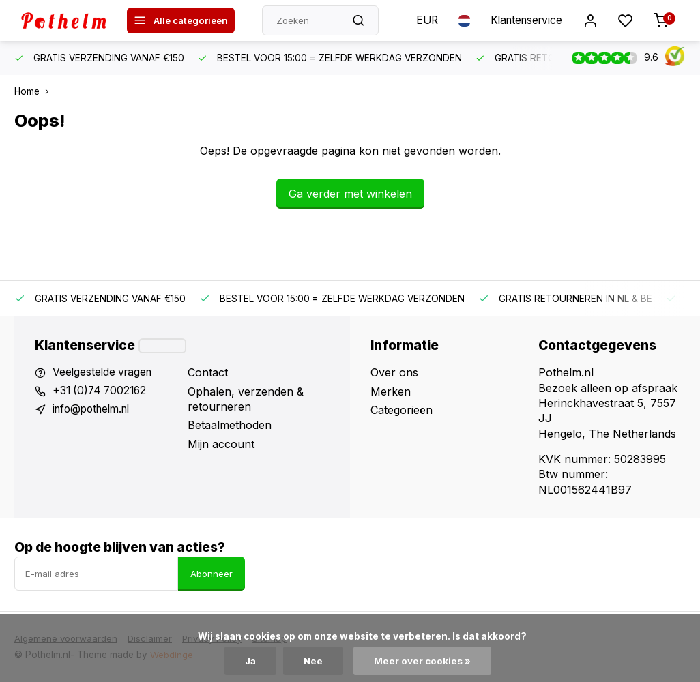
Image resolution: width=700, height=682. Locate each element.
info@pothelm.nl (95, 410)
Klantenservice (524, 20)
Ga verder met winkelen (350, 194)
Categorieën (401, 410)
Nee (314, 660)
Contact (208, 372)
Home (34, 91)
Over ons (394, 372)
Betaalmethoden (230, 425)
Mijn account (221, 444)
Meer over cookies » (423, 660)
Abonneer (211, 573)
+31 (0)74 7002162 (102, 391)
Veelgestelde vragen (104, 372)
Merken (390, 391)
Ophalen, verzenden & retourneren (246, 399)
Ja (250, 660)
